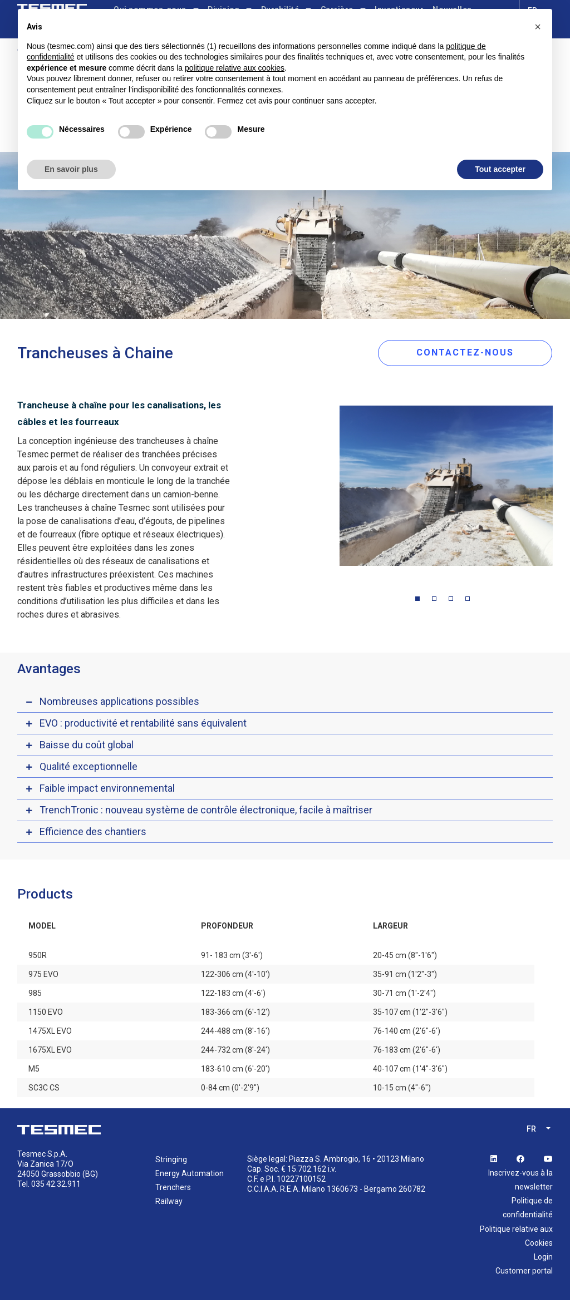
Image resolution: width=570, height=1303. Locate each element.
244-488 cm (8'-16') (235, 1033)
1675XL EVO (50, 1052)
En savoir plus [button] (71, 169)
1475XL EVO (50, 1033)
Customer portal (524, 1273)
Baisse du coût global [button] (87, 747)
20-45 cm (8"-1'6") (405, 957)
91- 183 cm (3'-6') (232, 957)
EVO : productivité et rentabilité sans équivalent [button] (143, 725)
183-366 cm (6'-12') (235, 1014)
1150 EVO (45, 1014)
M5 (34, 1071)
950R (37, 957)
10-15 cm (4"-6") (402, 1089)
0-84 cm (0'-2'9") (230, 1089)
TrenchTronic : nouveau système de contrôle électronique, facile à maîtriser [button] (206, 812)
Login (543, 1259)
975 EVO (43, 976)
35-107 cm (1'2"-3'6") (410, 1014)
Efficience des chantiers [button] (93, 834)
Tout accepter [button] (500, 169)
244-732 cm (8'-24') (235, 1052)
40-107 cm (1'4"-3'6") (410, 1071)
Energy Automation (189, 1175)
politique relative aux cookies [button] (234, 67)
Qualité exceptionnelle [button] (88, 768)
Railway (169, 1204)
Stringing (171, 1161)
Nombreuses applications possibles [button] (119, 703)
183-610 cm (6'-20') (235, 1071)
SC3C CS (44, 1089)
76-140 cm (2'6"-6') (406, 1033)
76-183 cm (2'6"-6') (406, 1052)
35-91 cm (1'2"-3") (405, 976)
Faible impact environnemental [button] (107, 790)
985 (35, 995)
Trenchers (173, 1189)
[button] (538, 27)
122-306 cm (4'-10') (235, 976)
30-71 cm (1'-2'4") (404, 995)
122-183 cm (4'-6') (233, 995)
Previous (331, 490)
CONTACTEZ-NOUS (474, 353)
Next (561, 490)
